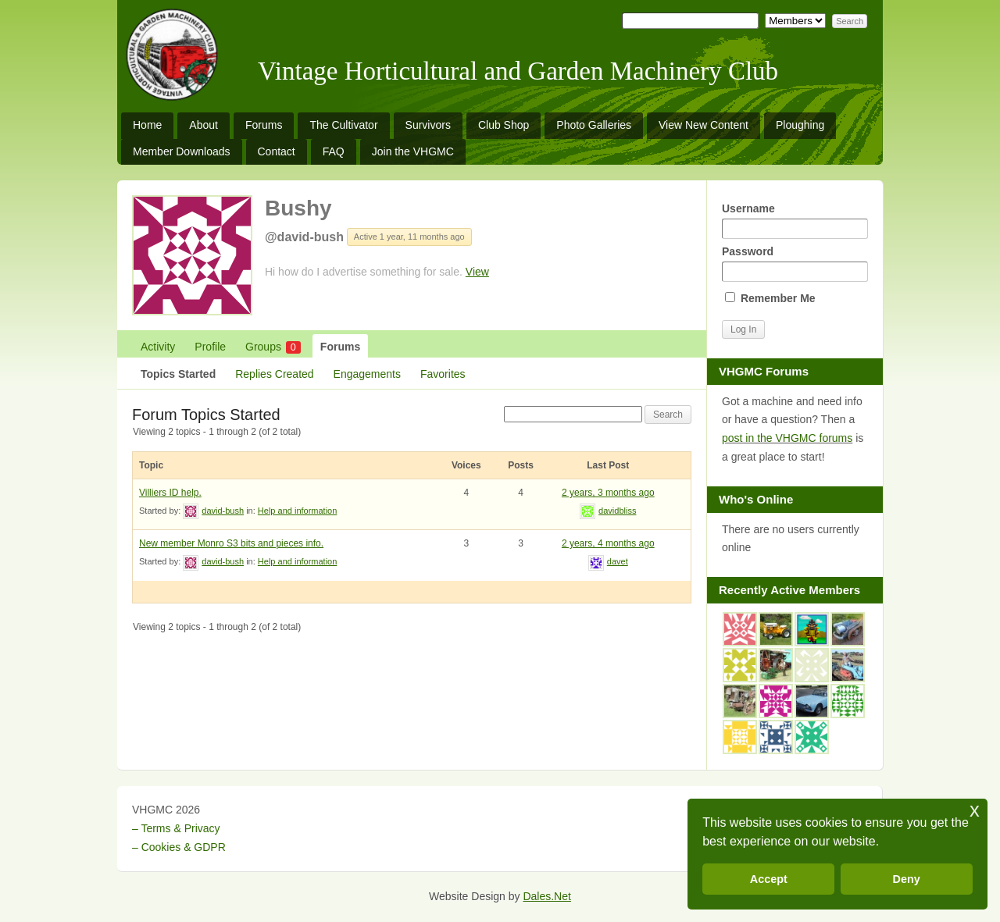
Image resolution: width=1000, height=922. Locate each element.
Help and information (298, 510)
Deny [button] (906, 879)
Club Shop (503, 125)
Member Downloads (181, 151)
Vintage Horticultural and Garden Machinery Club (518, 71)
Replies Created (274, 374)
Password (794, 263)
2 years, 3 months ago (608, 492)
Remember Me (770, 298)
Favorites (443, 374)
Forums (263, 125)
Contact (276, 151)
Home (147, 125)
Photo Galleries (593, 125)
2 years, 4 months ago (608, 543)
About (203, 125)
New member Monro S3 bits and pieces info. (231, 543)
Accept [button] (769, 879)
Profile (210, 346)
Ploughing (800, 125)
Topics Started (178, 374)
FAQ (334, 151)
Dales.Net (546, 896)
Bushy (298, 208)
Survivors (428, 125)
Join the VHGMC (413, 151)
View (477, 271)
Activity (158, 346)
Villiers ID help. (170, 492)
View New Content (703, 125)
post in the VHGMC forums (787, 438)
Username (794, 220)
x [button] (975, 810)
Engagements (367, 374)
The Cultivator (343, 125)
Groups (273, 347)
